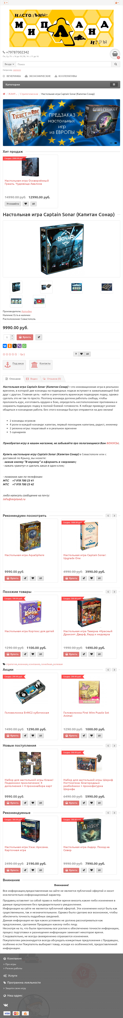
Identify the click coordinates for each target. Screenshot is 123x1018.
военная (23, 664)
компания (34, 664)
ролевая (58, 664)
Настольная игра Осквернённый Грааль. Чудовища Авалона (27, 181)
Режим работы (12, 968)
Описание (13, 378)
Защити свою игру (14, 988)
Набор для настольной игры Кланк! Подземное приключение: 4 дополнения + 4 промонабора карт (29, 783)
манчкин (17, 69)
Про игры (9, 964)
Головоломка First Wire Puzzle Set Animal (86, 713)
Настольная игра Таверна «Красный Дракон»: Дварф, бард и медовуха (87, 632)
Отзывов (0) (52, 378)
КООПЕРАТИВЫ (66, 76)
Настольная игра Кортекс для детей (29, 631)
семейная (46, 664)
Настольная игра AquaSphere (24, 555)
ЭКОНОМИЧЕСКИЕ (38, 76)
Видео (32, 378)
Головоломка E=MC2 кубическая (27, 712)
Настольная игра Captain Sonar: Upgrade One (84, 556)
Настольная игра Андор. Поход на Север (86, 848)
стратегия (11, 664)
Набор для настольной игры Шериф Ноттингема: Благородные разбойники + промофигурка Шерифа (88, 784)
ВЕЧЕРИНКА (12, 76)
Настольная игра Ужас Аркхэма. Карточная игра (26, 848)
